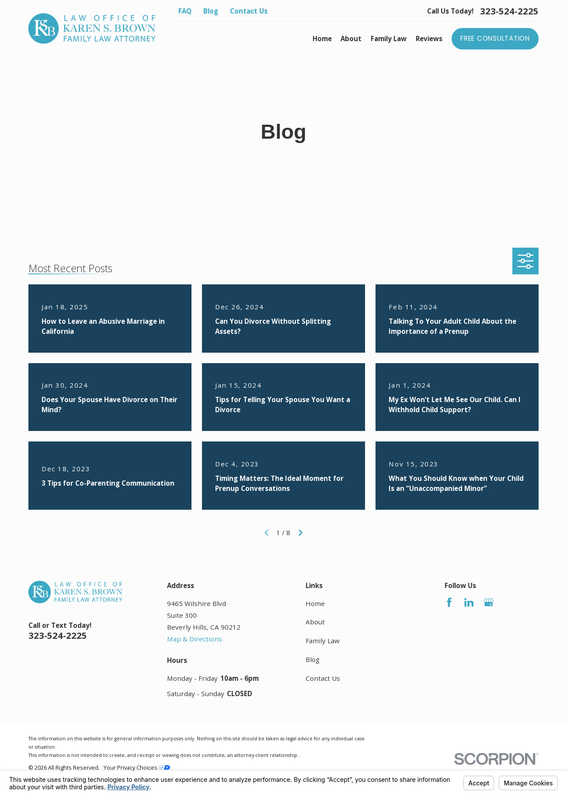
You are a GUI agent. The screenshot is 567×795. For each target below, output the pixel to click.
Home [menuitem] (322, 38)
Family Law (323, 640)
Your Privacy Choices (137, 767)
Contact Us (249, 11)
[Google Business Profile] (488, 602)
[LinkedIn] (468, 602)
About (315, 621)
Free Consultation (495, 38)
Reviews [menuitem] (429, 38)
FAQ (184, 11)
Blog (210, 11)
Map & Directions (194, 638)
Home (315, 603)
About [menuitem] (351, 38)
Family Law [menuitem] (389, 38)
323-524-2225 (509, 11)
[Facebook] (449, 602)
